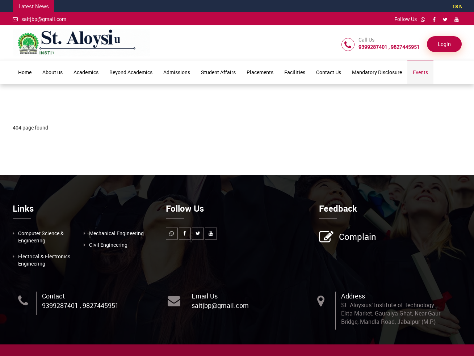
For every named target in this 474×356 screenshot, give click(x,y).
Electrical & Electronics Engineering (44, 260)
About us (52, 72)
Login (444, 44)
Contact (53, 296)
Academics (86, 72)
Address (353, 296)
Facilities (294, 72)
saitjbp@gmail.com (39, 19)
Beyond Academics (130, 72)
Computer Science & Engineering (41, 237)
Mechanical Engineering (116, 233)
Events (420, 72)
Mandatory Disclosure (377, 72)
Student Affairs (218, 72)
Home (25, 72)
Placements (260, 72)
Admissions (176, 72)
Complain (356, 237)
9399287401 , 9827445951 (80, 305)
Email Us (205, 296)
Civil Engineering (108, 244)
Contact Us (328, 72)
